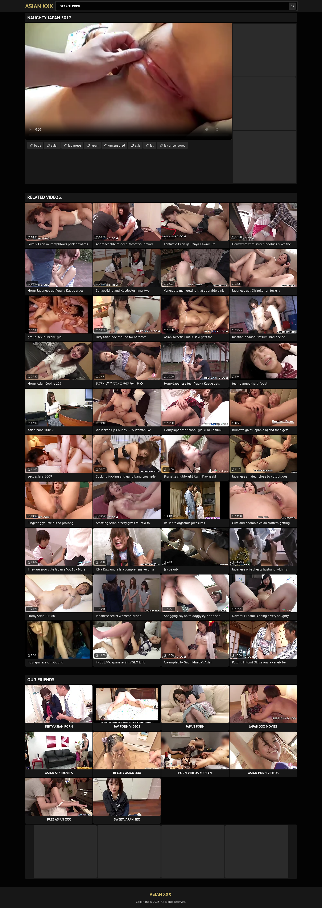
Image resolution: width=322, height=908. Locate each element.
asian (54, 145)
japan (95, 145)
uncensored (116, 145)
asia (137, 145)
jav (152, 145)
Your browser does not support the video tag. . (128, 81)
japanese (74, 145)
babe (37, 145)
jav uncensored (175, 145)
